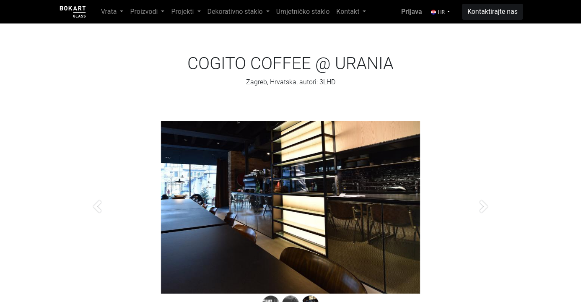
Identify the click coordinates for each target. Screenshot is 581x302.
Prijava (411, 12)
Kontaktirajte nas (492, 12)
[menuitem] (303, 11)
